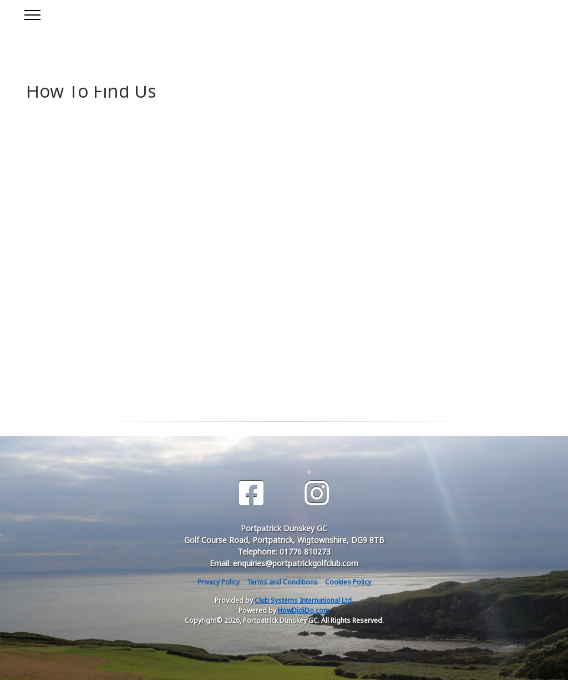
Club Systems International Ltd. (304, 600)
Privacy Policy (218, 582)
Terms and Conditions (282, 582)
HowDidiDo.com (303, 610)
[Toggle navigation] (32, 13)
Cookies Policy (348, 582)
